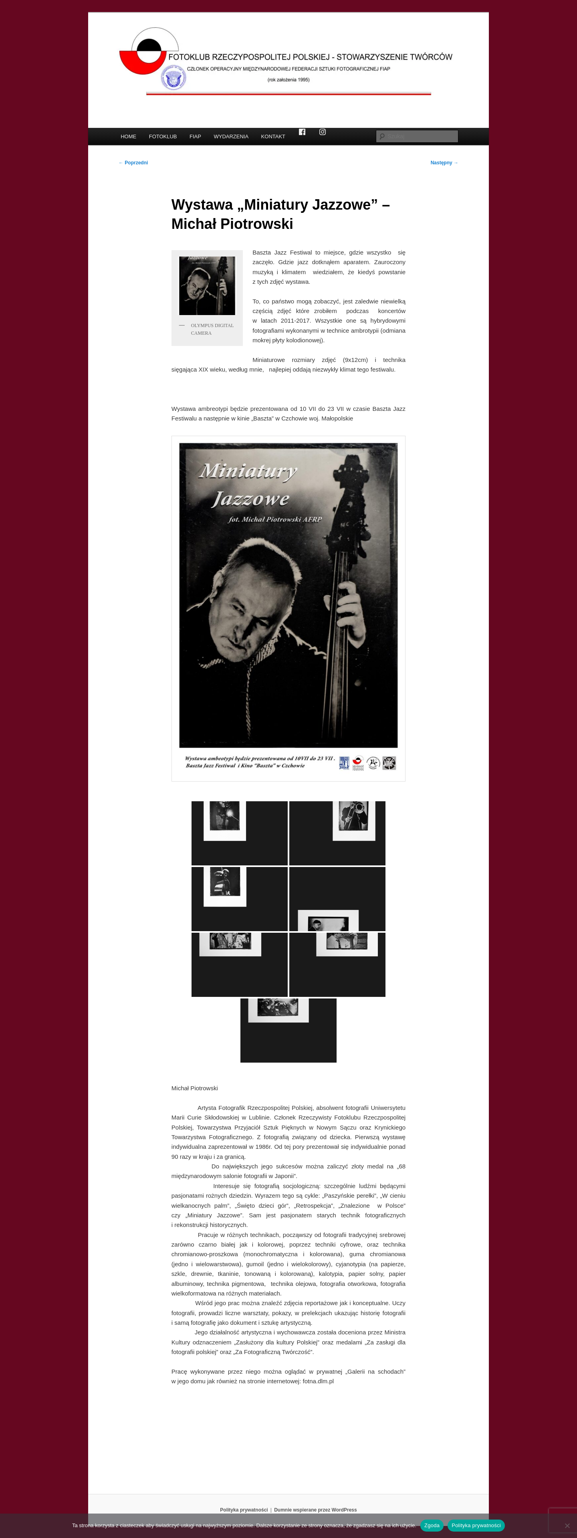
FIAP (195, 136)
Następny (444, 163)
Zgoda (432, 1525)
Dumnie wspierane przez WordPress (315, 1510)
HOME (128, 136)
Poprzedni (133, 163)
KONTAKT (273, 136)
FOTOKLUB (163, 136)
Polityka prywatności (244, 1510)
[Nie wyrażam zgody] (567, 1526)
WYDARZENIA (231, 136)
